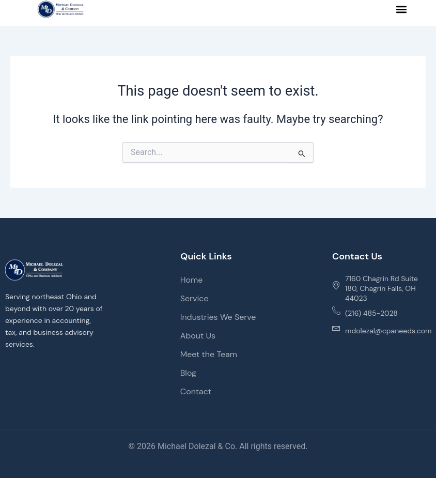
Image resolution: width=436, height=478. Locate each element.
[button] (401, 9)
